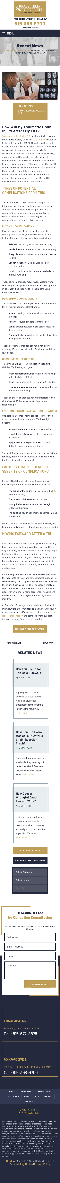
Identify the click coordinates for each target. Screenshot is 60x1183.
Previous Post (14, 643)
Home (11, 1091)
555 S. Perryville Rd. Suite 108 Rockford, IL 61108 (27, 1067)
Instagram (26, 1170)
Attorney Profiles (25, 1091)
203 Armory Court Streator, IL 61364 (22, 1028)
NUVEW (10, 1160)
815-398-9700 (25, 1072)
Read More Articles (30, 850)
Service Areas (13, 1096)
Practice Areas (44, 1091)
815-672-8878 (25, 1033)
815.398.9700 (30, 23)
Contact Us (30, 1101)
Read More (22, 712)
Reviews (27, 1096)
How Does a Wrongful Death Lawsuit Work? (27, 797)
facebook (20, 1170)
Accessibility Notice (21, 1164)
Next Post (48, 643)
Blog (37, 1096)
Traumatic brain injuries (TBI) (16, 136)
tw (24, 117)
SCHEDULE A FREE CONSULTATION (30, 629)
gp (29, 117)
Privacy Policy (42, 1164)
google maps (33, 1170)
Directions (48, 1096)
